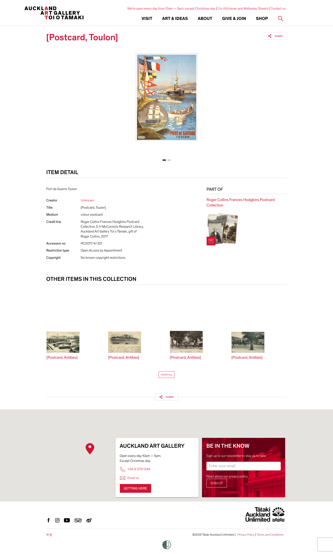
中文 (49, 535)
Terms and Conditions (270, 534)
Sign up (216, 483)
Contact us (278, 8)
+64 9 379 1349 (135, 469)
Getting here (135, 488)
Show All (167, 374)
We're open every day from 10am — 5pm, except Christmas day (171, 8)
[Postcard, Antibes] (62, 357)
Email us (129, 478)
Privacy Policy (246, 534)
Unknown (87, 200)
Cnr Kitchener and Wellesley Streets (243, 8)
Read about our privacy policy (227, 476)
